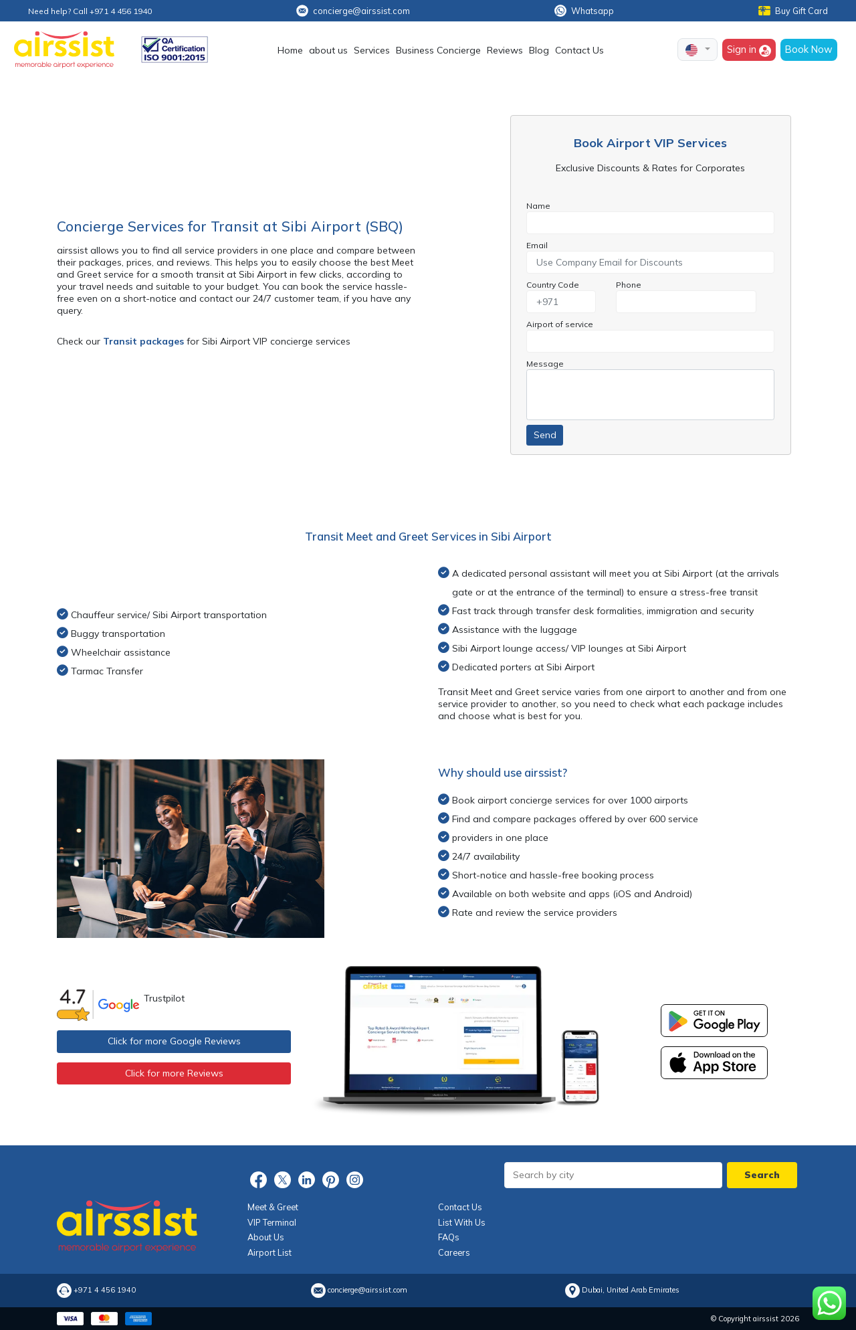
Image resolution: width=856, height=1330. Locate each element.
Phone (628, 285)
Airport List (269, 1252)
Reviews (505, 50)
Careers (454, 1252)
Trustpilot (164, 998)
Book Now (809, 49)
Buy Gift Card (793, 10)
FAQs (448, 1237)
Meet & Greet (272, 1207)
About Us (265, 1237)
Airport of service (559, 324)
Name (538, 206)
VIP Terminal (271, 1222)
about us (328, 50)
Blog (539, 50)
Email (537, 245)
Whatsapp (584, 11)
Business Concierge (438, 50)
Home (290, 50)
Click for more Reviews (174, 1073)
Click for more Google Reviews (174, 1041)
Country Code (552, 285)
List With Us (462, 1222)
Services (372, 50)
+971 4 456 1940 (105, 1290)
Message (545, 364)
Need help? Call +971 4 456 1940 (90, 11)
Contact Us (579, 50)
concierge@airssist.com (353, 11)
